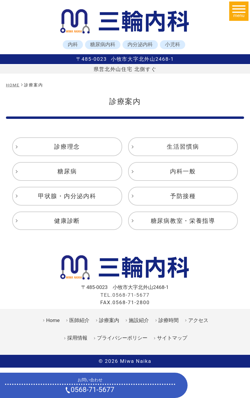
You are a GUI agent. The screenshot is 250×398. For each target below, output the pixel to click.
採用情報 (77, 338)
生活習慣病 (183, 146)
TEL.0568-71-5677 (125, 295)
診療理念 (67, 146)
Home (53, 320)
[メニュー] (239, 11)
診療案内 (109, 320)
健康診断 (67, 220)
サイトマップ (172, 338)
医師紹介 (79, 320)
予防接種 (183, 196)
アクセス (198, 320)
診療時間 (168, 320)
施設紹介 (139, 320)
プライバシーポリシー (122, 338)
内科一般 (183, 171)
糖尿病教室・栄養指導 (183, 220)
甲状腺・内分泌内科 (67, 196)
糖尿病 (67, 171)
